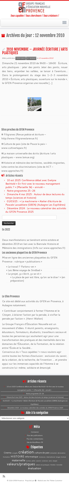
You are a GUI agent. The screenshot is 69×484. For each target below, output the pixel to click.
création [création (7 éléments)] (26, 452)
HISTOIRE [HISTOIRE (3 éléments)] (17, 456)
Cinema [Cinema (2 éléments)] (7, 452)
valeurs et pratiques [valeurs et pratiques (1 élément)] (43, 465)
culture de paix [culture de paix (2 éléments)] (41, 452)
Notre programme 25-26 (21, 190)
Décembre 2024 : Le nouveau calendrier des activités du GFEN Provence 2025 (35, 209)
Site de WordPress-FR (35, 442)
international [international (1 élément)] (50, 457)
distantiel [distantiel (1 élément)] (53, 453)
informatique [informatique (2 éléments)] (31, 456)
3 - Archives (31, 58)
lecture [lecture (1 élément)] (63, 457)
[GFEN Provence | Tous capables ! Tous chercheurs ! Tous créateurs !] (34, 7)
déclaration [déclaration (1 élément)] (61, 453)
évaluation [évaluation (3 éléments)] (34, 468)
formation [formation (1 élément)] (6, 457)
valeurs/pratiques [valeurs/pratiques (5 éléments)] (21, 463)
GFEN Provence (18, 480)
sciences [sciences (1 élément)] (45, 461)
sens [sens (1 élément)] (50, 461)
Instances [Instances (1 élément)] (42, 457)
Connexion (35, 432)
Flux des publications (35, 435)
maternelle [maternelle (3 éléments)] (18, 460)
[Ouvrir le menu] (64, 23)
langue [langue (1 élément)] (58, 457)
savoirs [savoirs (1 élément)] (38, 461)
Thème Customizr (56, 480)
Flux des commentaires (35, 439)
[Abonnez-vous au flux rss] (5, 476)
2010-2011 (20, 58)
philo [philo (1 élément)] (33, 461)
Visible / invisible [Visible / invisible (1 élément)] (56, 465)
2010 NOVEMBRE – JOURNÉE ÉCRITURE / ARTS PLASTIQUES (35, 51)
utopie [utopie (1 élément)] (55, 461)
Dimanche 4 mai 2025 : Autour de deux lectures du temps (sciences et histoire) (34, 195)
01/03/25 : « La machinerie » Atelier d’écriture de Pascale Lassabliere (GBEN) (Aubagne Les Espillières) (35, 202)
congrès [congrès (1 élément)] (15, 453)
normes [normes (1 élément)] (28, 461)
